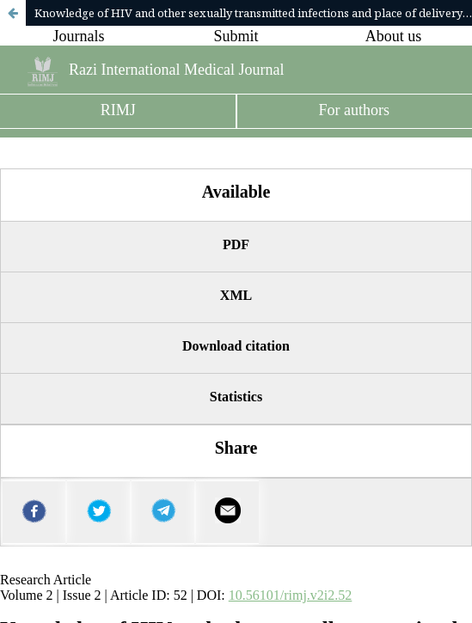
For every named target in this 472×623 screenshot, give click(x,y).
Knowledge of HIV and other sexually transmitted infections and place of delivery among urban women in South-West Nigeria (253, 13)
